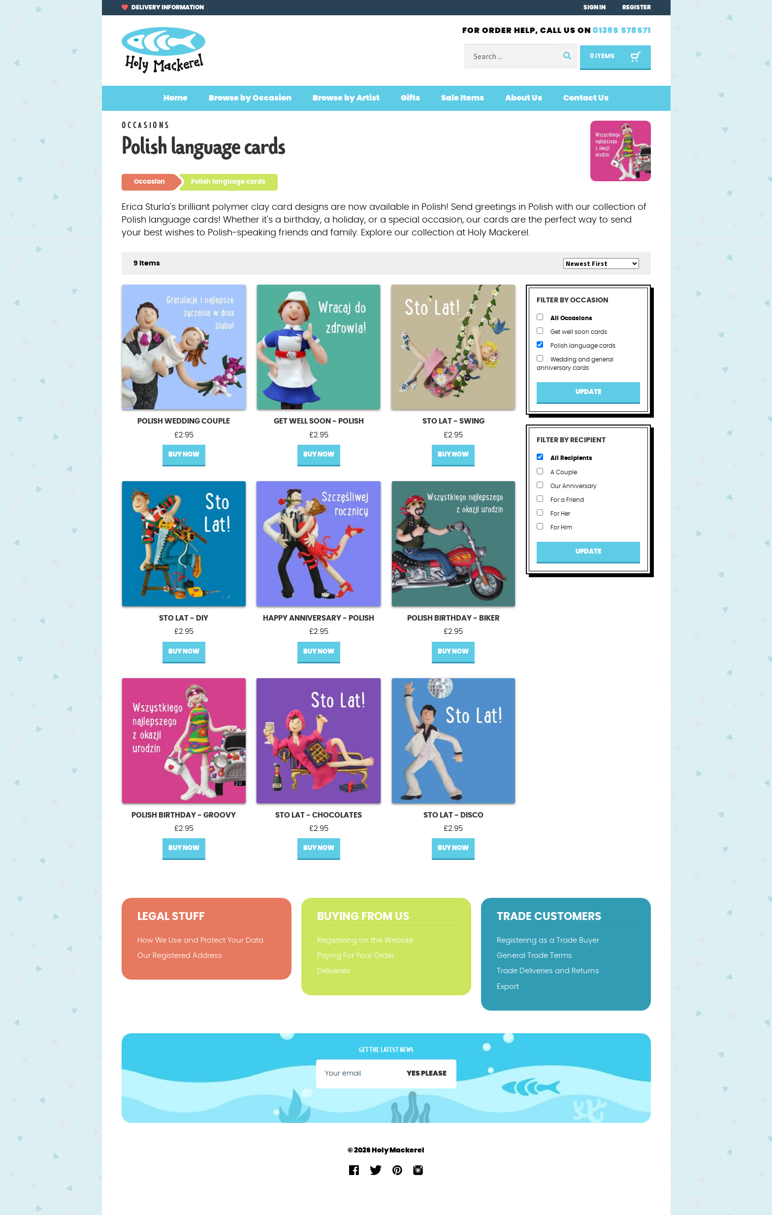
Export (508, 986)
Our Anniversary (567, 485)
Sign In (594, 7)
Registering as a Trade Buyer (548, 940)
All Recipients (564, 457)
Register (636, 7)
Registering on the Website (365, 940)
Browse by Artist (346, 98)
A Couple (557, 471)
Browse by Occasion (250, 98)
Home (175, 98)
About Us (523, 98)
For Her (553, 513)
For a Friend (560, 499)
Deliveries (334, 971)
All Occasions (564, 317)
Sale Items (462, 98)
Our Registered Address (179, 955)
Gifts (410, 98)
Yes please (427, 1073)
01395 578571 (622, 30)
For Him (554, 526)
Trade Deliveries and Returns (548, 971)
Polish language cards (576, 345)
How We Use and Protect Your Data (200, 940)
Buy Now (183, 455)
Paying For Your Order (355, 955)
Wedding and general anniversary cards (575, 363)
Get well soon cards (572, 331)
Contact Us (586, 98)
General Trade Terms (534, 955)
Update (588, 392)
